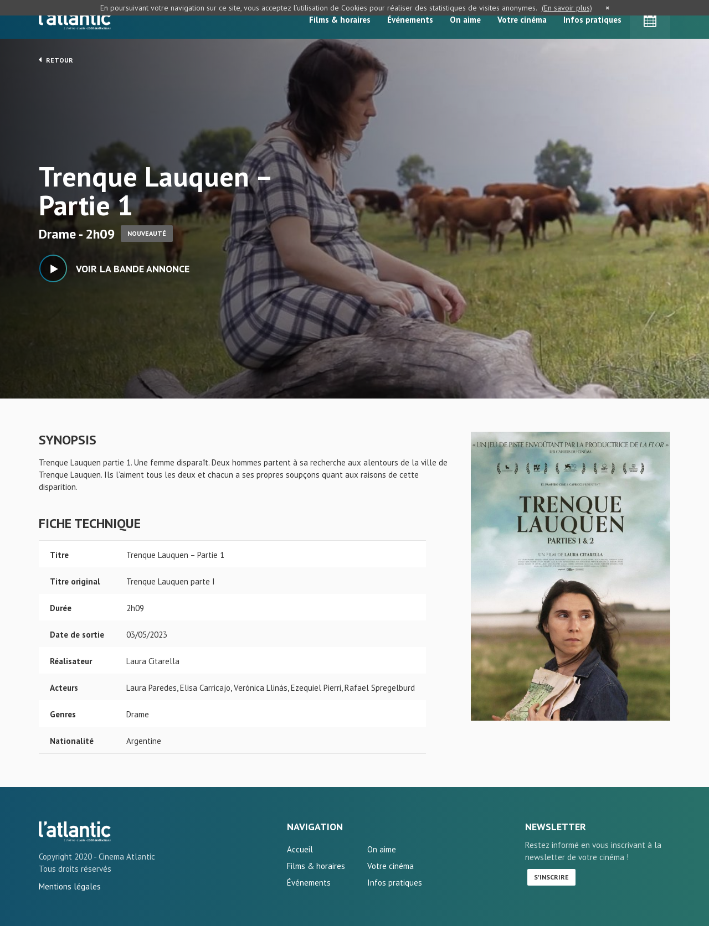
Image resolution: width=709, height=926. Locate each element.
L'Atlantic (75, 19)
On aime (465, 19)
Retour (56, 59)
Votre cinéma (522, 19)
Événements (410, 19)
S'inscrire (551, 877)
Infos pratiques (592, 19)
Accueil (300, 849)
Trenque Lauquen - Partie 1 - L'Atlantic (75, 831)
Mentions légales (70, 886)
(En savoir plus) (567, 8)
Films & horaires (340, 19)
